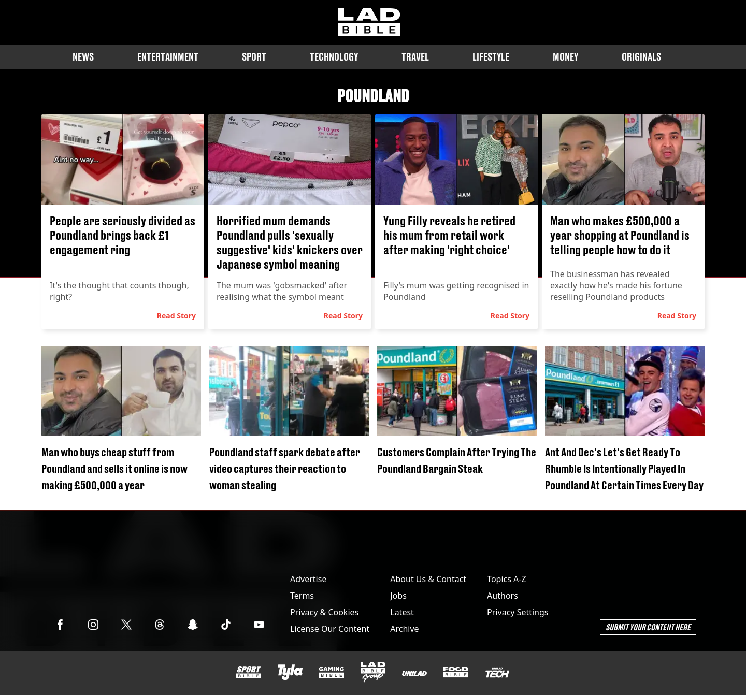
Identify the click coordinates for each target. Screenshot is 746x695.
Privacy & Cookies (324, 612)
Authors (502, 595)
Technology (334, 57)
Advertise (308, 579)
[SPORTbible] (248, 672)
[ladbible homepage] (369, 22)
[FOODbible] (455, 672)
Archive (404, 628)
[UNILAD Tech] (497, 672)
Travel (415, 57)
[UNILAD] (414, 673)
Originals (641, 57)
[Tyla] (290, 672)
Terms (302, 595)
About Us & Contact (428, 579)
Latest (402, 612)
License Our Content (329, 628)
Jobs (398, 595)
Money (565, 57)
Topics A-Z (506, 579)
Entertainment (167, 57)
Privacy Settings (517, 612)
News (83, 57)
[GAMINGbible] (331, 672)
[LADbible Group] (373, 672)
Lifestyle (490, 57)
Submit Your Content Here (648, 627)
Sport (254, 57)
